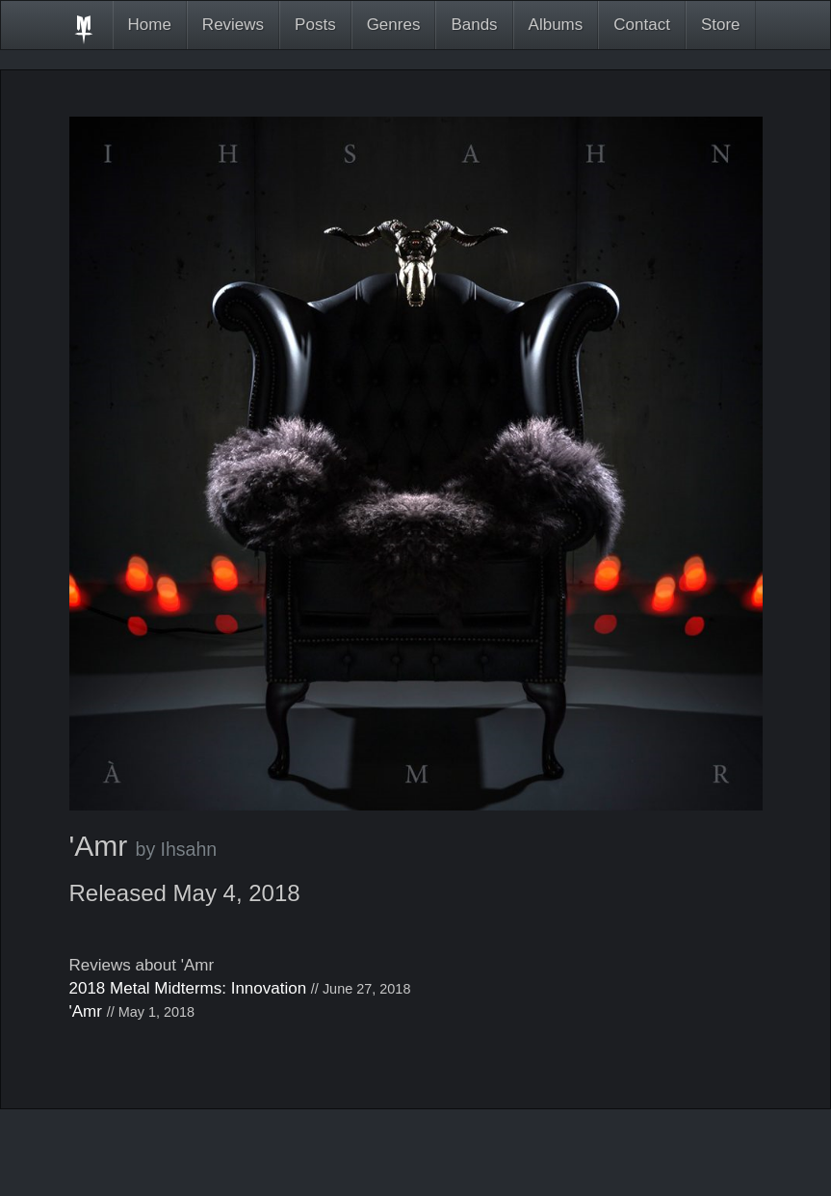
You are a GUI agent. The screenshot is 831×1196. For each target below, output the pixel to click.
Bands (474, 24)
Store (720, 24)
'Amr (85, 1011)
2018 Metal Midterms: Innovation (188, 988)
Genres (394, 24)
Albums (556, 24)
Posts (315, 24)
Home (149, 24)
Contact (641, 24)
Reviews (233, 24)
